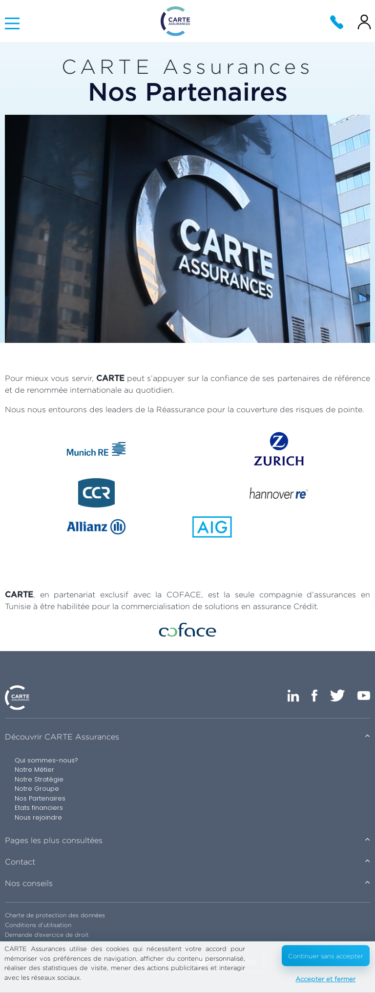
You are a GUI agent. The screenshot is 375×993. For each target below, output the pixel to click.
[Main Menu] (12, 23)
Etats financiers (39, 807)
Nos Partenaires (40, 798)
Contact (20, 862)
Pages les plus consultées (54, 840)
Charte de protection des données (55, 915)
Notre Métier (34, 769)
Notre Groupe (37, 788)
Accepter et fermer (325, 978)
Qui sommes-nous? (46, 760)
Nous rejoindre (38, 817)
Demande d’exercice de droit (47, 934)
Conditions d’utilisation (38, 925)
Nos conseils (29, 883)
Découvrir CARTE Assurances (62, 737)
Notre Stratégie (39, 779)
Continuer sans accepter (325, 955)
